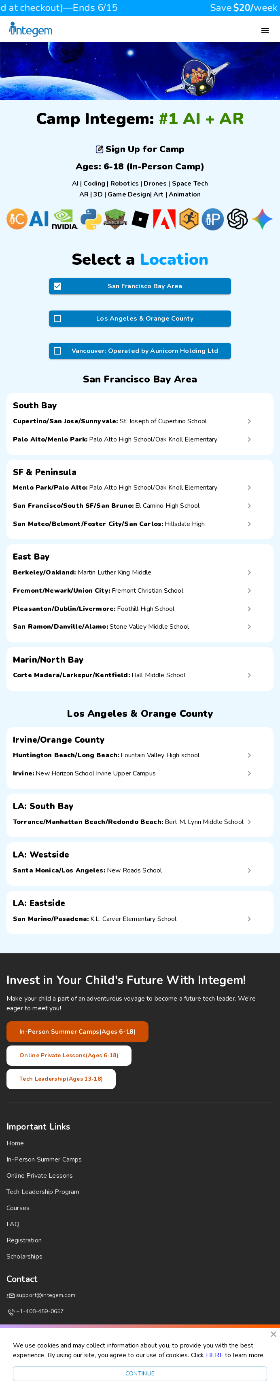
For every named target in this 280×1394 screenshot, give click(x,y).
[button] (140, 421)
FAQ (12, 1224)
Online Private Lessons (39, 1175)
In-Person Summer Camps (44, 1159)
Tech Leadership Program (42, 1191)
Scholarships (24, 1256)
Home (15, 1143)
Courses (18, 1208)
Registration (24, 1240)
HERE (215, 1355)
